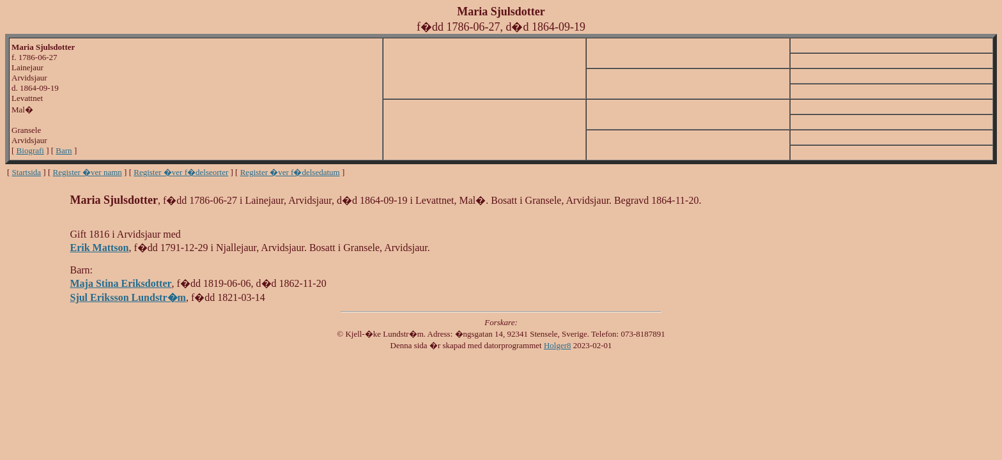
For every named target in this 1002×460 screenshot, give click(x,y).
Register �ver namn (87, 172)
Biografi (30, 150)
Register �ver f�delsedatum (290, 172)
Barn (64, 150)
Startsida (27, 172)
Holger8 (557, 345)
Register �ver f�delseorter (181, 172)
